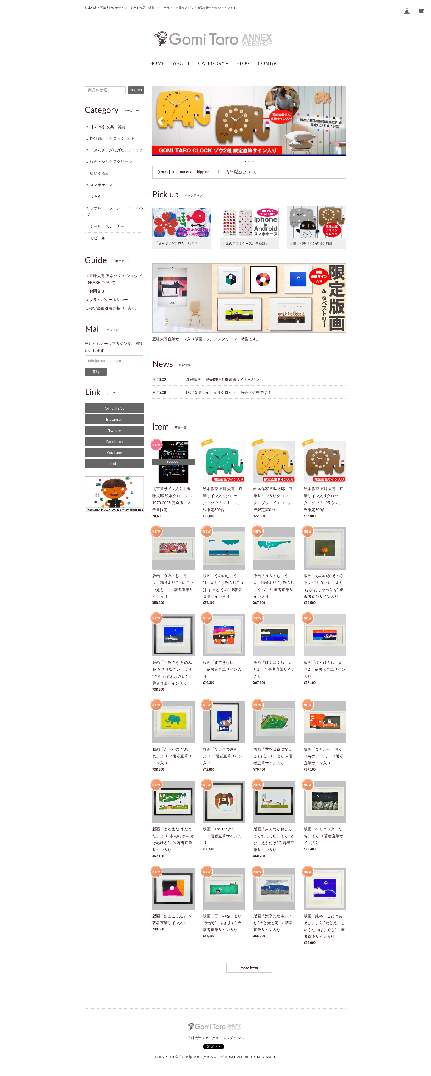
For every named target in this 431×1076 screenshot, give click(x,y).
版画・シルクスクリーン (111, 161)
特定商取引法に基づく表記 (112, 308)
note (114, 463)
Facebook (114, 441)
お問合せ (97, 291)
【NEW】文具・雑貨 (108, 127)
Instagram (114, 419)
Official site (115, 408)
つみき (95, 196)
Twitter (114, 430)
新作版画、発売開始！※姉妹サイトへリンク (224, 379)
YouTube (114, 452)
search (136, 90)
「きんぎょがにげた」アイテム (117, 150)
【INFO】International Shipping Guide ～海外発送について (205, 172)
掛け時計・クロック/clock (112, 138)
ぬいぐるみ (99, 173)
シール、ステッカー (107, 226)
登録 (96, 372)
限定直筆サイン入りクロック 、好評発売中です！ (229, 392)
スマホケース (101, 185)
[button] (213, 63)
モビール (97, 238)
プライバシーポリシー (108, 299)
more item (249, 967)
